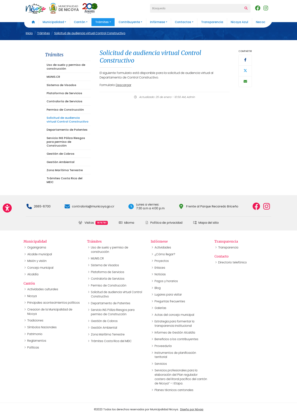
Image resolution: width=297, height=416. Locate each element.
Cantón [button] (79, 22)
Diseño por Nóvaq (191, 409)
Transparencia (212, 22)
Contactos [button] (183, 22)
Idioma (126, 222)
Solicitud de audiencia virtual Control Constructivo (89, 33)
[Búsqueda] (196, 8)
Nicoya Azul (239, 22)
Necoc (260, 22)
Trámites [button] (102, 22)
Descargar (123, 85)
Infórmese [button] (157, 22)
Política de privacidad (163, 222)
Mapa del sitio (206, 222)
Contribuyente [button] (129, 22)
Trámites (43, 33)
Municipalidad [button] (53, 22)
